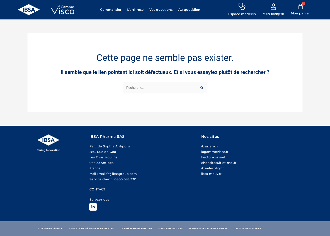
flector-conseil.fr (214, 157)
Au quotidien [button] (189, 10)
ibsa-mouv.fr (211, 174)
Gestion (239, 228)
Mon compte (273, 14)
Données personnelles (136, 228)
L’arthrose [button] (135, 10)
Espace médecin (242, 14)
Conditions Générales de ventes (91, 228)
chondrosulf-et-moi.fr (218, 163)
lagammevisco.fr (214, 152)
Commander (110, 10)
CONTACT (97, 189)
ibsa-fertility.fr (212, 168)
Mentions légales (170, 228)
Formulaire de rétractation (208, 228)
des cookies (253, 228)
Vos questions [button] (161, 10)
